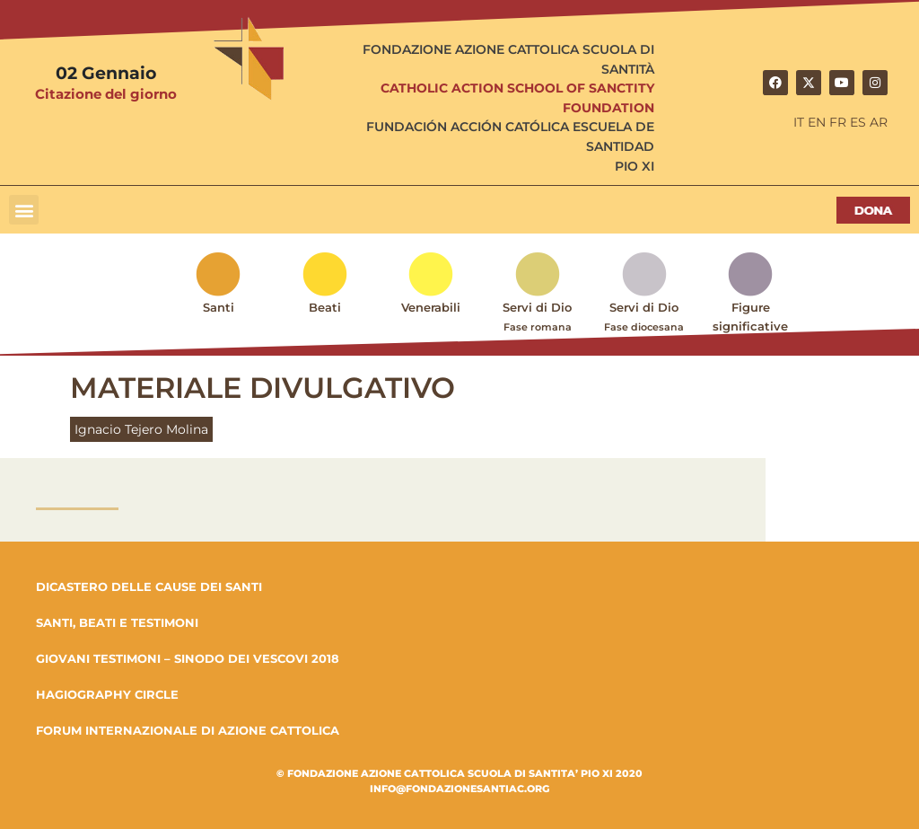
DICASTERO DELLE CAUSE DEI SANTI (149, 586)
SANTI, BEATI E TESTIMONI (117, 622)
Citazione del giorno (106, 93)
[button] (24, 210)
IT (798, 122)
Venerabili (430, 307)
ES (858, 122)
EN (817, 122)
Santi (218, 307)
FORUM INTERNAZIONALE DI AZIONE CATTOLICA (187, 730)
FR (837, 122)
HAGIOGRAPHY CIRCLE (107, 694)
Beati (325, 307)
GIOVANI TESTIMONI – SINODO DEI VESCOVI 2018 (187, 658)
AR (879, 122)
